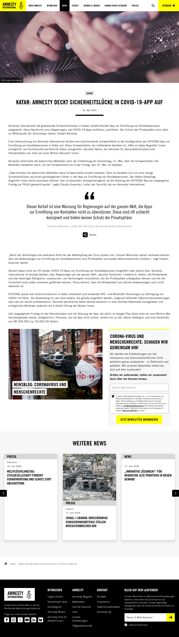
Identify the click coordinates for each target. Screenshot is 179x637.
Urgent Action (55, 596)
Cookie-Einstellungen (80, 618)
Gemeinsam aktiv (57, 601)
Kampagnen (55, 606)
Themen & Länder (91, 5)
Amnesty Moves (56, 611)
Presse (135, 5)
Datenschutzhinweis (130, 410)
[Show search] (153, 5)
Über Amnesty (35, 5)
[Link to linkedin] (33, 619)
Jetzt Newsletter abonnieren (139, 419)
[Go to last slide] (3, 493)
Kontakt (101, 596)
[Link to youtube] (27, 619)
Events (75, 5)
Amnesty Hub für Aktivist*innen (57, 618)
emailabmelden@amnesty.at (133, 406)
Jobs (74, 611)
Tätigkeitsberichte (82, 625)
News (64, 5)
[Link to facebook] (6, 619)
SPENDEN (168, 5)
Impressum (103, 601)
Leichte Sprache (81, 606)
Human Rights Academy (116, 5)
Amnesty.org (104, 611)
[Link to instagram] (13, 619)
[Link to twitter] (20, 619)
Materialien (78, 601)
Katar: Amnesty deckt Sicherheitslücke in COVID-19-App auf (47, 563)
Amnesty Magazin (82, 596)
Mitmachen (52, 5)
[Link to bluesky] (40, 619)
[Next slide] (175, 493)
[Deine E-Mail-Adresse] (139, 387)
